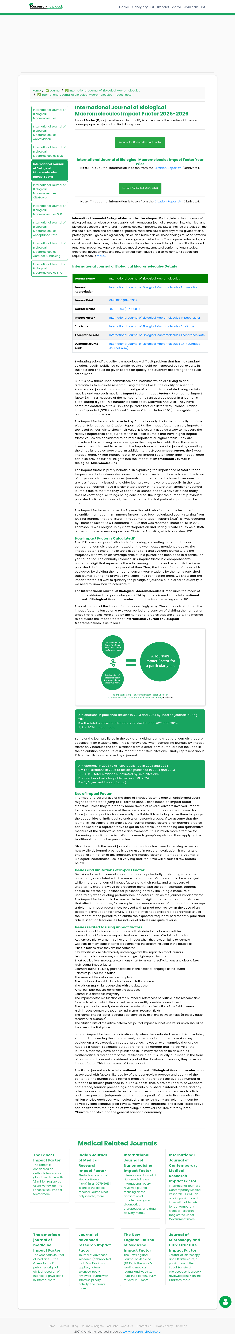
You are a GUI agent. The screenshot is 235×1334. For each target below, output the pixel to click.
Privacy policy (164, 1326)
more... (101, 256)
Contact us (144, 1326)
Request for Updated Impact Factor (140, 142)
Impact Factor (169, 7)
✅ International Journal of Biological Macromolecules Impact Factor (84, 95)
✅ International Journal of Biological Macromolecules (102, 91)
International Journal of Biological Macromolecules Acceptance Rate (49, 229)
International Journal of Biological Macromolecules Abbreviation (49, 133)
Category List (143, 7)
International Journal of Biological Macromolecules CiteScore (49, 191)
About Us (127, 1326)
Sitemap (181, 1326)
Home (124, 7)
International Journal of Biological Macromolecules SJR (49, 210)
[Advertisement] (51, 45)
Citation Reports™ (168, 168)
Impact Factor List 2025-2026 (140, 188)
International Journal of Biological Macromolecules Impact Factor (48, 170)
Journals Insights (93, 1326)
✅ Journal (53, 91)
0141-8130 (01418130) (123, 300)
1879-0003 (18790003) (124, 309)
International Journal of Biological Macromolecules (49, 114)
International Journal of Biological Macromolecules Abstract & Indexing (49, 249)
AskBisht (112, 1326)
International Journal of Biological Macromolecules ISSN (49, 151)
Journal (64, 1326)
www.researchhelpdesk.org (142, 1332)
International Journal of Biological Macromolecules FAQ (49, 268)
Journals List (194, 7)
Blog (75, 1326)
